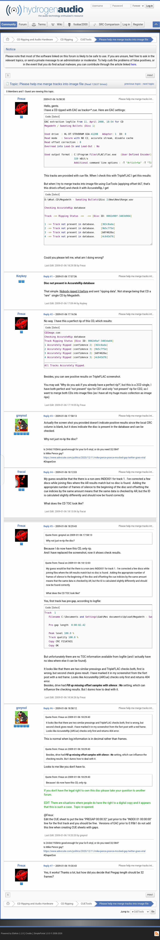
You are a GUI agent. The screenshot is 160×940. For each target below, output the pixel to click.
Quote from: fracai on (67, 563)
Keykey (21, 276)
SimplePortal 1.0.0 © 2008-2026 (48, 933)
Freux (22, 99)
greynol (21, 415)
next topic (148, 83)
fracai (21, 472)
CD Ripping (66, 39)
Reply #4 (48, 472)
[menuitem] (150, 75)
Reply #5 (48, 526)
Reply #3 (48, 416)
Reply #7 (48, 865)
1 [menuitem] (8, 75)
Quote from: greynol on (68, 535)
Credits (29, 933)
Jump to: (125, 911)
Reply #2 (48, 314)
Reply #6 (48, 708)
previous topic (132, 83)
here (133, 64)
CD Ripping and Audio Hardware (35, 39)
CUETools (85, 39)
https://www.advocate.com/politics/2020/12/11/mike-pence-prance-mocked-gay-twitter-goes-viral (95, 457)
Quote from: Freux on (67, 717)
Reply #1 (48, 276)
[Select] (56, 116)
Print (150, 75)
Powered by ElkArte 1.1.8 (12, 933)
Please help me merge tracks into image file (123, 39)
